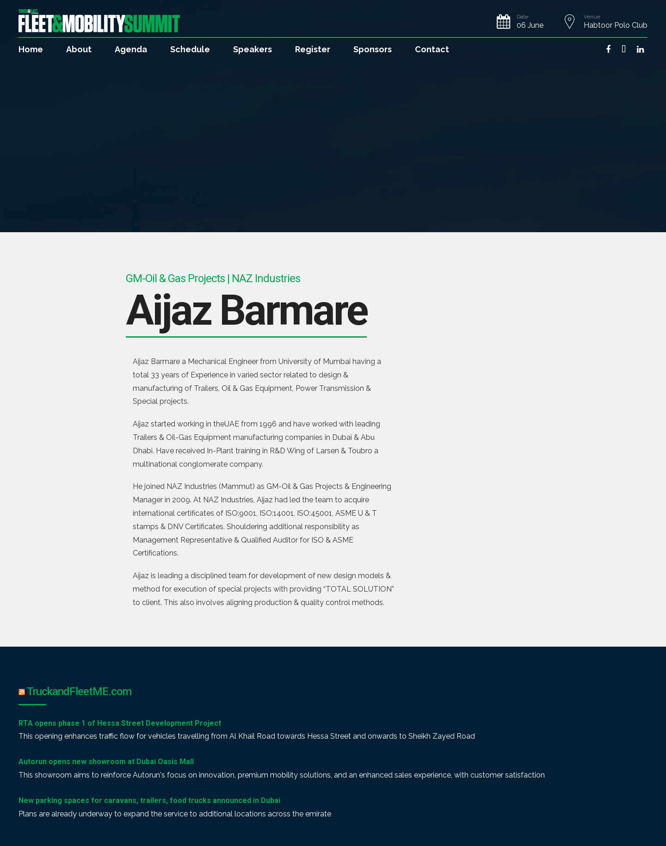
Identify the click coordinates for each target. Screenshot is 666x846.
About (79, 49)
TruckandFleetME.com (79, 691)
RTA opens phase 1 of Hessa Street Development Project (119, 723)
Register (312, 49)
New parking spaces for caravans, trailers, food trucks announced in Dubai (149, 800)
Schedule (190, 49)
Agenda (131, 49)
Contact (432, 49)
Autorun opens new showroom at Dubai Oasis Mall (106, 761)
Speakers (252, 49)
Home (30, 49)
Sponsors (372, 49)
